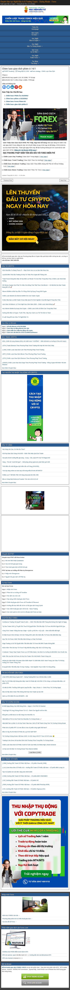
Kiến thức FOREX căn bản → (11, 915)
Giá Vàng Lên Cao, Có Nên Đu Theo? (13, 449)
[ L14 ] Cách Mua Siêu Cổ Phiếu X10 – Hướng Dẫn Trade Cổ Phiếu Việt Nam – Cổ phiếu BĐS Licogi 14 (33, 767)
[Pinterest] (16, 87)
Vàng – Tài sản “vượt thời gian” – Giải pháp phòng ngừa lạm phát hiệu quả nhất (26, 462)
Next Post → (64, 180)
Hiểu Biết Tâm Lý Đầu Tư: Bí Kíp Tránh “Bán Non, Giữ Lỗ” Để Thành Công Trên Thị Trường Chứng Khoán (34, 723)
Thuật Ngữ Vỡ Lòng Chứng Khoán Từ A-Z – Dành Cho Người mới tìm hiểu (24, 710)
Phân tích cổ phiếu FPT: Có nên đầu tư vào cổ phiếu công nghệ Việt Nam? (24, 727)
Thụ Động (34, 62)
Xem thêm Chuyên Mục (9, 368)
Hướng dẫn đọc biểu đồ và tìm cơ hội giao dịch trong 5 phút (25, 605)
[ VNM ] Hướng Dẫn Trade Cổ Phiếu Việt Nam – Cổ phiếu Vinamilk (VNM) (24, 763)
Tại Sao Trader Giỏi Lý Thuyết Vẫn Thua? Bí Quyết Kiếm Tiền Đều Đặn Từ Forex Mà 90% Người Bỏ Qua (33, 626)
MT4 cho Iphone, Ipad (8, 955)
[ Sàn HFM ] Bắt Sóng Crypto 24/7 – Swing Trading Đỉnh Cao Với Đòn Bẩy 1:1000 (26, 677)
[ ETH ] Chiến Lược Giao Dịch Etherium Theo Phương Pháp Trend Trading (24, 358)
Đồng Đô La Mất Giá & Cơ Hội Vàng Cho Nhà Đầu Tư (18, 714)
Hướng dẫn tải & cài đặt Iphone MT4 (40, 955)
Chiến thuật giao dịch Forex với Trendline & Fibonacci (23, 602)
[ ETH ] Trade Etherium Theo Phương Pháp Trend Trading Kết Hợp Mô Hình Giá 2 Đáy (28, 345)
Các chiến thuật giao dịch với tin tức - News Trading (22, 609)
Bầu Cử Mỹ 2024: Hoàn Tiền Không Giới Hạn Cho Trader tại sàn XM (22, 692)
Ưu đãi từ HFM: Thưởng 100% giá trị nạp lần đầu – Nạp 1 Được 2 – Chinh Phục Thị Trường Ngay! (31, 687)
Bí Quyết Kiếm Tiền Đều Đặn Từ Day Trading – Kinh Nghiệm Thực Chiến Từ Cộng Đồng (28, 667)
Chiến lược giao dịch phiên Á (16, 104)
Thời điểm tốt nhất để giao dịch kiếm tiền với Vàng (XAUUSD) (20, 466)
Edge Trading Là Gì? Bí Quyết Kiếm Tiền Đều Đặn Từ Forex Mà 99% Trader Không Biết (28, 643)
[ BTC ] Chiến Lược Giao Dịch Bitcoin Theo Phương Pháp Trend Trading (23, 354)
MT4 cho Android (7, 958)
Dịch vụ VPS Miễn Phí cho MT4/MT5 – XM (15, 696)
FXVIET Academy (9, 71)
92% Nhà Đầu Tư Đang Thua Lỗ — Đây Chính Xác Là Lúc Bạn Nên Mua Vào (25, 270)
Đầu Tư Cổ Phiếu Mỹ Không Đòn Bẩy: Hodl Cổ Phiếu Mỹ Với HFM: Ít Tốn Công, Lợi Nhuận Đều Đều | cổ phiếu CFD (33, 682)
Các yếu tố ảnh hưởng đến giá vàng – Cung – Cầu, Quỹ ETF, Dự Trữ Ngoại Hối (26, 458)
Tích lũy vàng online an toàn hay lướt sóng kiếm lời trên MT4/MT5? (22, 470)
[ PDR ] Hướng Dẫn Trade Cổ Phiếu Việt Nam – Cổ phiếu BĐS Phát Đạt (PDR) (25, 784)
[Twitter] (8, 87)
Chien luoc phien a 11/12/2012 (16, 98)
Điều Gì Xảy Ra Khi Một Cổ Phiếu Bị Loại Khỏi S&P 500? (19, 732)
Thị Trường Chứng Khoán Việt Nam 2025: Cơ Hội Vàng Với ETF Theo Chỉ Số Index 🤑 (28, 736)
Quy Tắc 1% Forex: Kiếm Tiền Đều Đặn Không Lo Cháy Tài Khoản (22, 639)
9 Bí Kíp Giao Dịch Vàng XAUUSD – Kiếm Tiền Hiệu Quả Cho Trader (22, 453)
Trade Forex (34, 57)
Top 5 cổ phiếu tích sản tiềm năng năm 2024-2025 (17, 772)
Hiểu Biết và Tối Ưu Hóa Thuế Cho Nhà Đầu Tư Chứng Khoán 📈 (22, 719)
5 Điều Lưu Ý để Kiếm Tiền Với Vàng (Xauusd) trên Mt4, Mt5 (20, 475)
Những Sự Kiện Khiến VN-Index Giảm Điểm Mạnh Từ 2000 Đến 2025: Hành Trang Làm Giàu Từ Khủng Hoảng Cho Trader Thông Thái (33, 661)
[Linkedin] (12, 87)
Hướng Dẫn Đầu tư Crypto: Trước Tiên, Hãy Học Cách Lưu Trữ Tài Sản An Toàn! (26, 313)
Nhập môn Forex (12, 589)
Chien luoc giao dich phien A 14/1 (19, 68)
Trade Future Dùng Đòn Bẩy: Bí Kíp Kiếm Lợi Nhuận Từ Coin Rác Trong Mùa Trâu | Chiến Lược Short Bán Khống (34, 280)
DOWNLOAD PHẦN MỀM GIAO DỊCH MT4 (15, 952)
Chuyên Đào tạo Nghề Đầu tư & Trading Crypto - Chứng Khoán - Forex (28, 1)
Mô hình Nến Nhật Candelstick (14, 560)
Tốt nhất (35, 34)
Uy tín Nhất (34, 51)
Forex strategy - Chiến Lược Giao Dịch (43, 71)
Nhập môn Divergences (12, 573)
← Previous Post (7, 180)
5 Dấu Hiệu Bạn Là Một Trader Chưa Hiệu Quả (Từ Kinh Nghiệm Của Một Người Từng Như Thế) (31, 300)
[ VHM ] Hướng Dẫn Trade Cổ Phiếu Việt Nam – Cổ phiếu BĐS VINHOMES (24, 776)
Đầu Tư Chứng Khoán (34, 45)
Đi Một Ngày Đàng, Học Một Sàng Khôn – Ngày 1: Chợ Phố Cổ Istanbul (23, 706)
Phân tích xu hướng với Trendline (17, 592)
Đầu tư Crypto (34, 39)
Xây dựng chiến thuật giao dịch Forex (18, 599)
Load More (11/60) (35, 752)
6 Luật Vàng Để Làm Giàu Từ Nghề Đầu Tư (15, 317)
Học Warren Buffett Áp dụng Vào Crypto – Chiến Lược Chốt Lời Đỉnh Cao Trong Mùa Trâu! (29, 308)
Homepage (35, 28)
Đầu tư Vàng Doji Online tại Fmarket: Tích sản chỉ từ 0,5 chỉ (20, 479)
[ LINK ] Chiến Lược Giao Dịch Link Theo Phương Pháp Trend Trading (23, 350)
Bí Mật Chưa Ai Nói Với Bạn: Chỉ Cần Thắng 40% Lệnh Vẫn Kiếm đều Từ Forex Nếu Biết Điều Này (31, 635)
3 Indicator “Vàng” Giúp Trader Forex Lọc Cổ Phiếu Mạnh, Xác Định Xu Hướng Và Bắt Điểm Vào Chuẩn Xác (34, 652)
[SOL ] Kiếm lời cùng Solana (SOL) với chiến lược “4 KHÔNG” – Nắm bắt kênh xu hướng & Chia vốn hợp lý (34, 341)
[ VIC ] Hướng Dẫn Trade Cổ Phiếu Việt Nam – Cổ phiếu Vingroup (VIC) (23, 789)
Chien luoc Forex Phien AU (16, 101)
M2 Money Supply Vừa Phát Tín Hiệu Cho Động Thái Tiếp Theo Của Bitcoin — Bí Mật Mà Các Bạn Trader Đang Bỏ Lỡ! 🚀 (34, 286)
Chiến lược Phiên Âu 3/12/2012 (17, 95)
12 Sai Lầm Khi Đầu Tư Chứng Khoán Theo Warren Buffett (19, 749)
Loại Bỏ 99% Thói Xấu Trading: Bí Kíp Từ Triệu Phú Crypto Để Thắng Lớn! (24, 274)
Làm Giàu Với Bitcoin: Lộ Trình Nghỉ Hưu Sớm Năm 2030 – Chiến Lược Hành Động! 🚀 (28, 304)
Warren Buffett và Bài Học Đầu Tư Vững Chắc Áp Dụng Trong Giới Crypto (24, 291)
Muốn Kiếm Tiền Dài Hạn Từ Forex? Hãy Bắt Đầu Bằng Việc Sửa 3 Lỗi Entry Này (26, 647)
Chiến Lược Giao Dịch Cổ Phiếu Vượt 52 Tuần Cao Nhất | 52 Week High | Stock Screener (29, 744)
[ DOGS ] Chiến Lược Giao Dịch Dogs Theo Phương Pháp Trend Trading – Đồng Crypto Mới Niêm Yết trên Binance (34, 363)
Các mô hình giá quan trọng (13, 564)
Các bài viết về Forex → (9, 921)
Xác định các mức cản (13, 596)
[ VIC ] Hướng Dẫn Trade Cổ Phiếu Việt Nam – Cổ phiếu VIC (20, 780)
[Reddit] (20, 87)
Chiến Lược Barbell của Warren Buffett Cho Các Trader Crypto (21, 295)
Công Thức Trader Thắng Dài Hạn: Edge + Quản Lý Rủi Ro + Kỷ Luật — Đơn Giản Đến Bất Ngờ (31, 630)
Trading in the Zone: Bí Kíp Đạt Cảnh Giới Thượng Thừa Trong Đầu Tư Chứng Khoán (27, 740)
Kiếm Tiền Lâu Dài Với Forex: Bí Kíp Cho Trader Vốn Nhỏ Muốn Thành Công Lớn (26, 656)
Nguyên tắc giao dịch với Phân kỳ (15, 577)
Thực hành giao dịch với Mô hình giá (16, 567)
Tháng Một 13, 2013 (23, 71)
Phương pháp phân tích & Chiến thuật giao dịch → (17, 918)
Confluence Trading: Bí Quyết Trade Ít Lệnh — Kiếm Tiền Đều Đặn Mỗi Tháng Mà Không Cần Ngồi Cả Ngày (34, 622)
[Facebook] (4, 87)
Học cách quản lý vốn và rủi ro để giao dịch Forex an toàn (24, 612)
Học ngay (43, 156)
